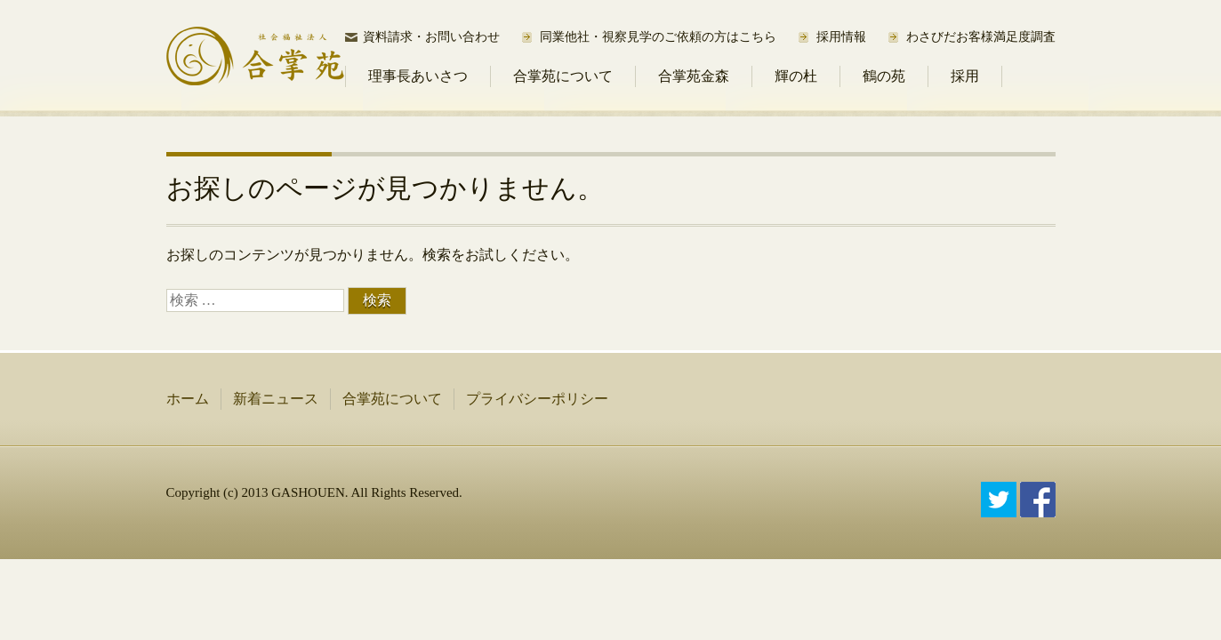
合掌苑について (563, 76)
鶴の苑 (884, 76)
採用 (965, 76)
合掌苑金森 (693, 76)
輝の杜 (796, 76)
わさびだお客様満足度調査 (981, 37)
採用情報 (841, 37)
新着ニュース (275, 398)
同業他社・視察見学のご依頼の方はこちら (658, 37)
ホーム (187, 398)
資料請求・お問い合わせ (431, 37)
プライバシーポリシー (537, 398)
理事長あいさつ (418, 76)
